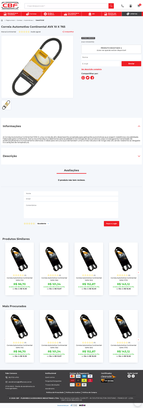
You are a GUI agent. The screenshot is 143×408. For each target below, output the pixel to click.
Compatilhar (68, 31)
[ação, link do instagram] (133, 376)
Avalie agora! (30, 32)
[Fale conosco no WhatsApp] (137, 402)
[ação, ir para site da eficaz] (74, 405)
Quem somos (50, 377)
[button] (138, 272)
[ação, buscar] (111, 6)
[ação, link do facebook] (129, 376)
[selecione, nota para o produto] (43, 223)
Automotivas (28, 20)
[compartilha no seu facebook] (92, 79)
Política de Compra (89, 392)
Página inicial (10, 20)
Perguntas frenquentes (53, 381)
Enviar (131, 64)
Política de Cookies (73, 392)
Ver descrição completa (91, 69)
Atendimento (50, 388)
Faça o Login (111, 224)
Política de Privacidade (55, 392)
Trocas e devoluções (52, 385)
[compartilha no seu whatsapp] (83, 79)
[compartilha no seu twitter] (87, 79)
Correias (19, 20)
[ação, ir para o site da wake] (82, 405)
